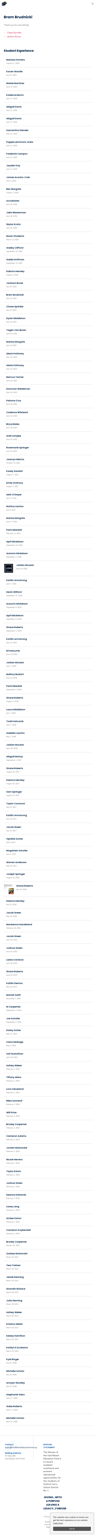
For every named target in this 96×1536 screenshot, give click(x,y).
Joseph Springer (15, 874)
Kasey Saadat (14, 471)
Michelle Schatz (15, 1371)
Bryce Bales (12, 424)
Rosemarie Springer (17, 447)
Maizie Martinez (15, 83)
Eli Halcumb (13, 650)
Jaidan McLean (25, 565)
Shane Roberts (14, 627)
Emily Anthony (14, 482)
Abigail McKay (14, 756)
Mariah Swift (13, 994)
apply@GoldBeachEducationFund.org (21, 1447)
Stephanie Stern (15, 1394)
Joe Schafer (13, 1018)
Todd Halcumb (15, 721)
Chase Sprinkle (14, 32)
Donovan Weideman (18, 388)
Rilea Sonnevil (14, 1100)
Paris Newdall (14, 529)
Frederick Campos (16, 153)
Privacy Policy (49, 1516)
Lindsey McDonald (16, 1253)
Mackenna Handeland (19, 924)
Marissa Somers (15, 59)
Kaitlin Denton (14, 983)
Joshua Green (14, 947)
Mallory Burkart (15, 674)
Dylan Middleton (15, 318)
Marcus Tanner (15, 377)
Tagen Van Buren (16, 330)
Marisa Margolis (15, 341)
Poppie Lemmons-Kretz (19, 142)
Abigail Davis (14, 106)
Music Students (15, 236)
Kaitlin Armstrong (16, 580)
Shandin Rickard (15, 1288)
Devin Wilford (14, 592)
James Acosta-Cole (18, 177)
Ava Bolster (12, 200)
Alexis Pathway (15, 353)
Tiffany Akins (13, 1077)
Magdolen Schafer (17, 850)
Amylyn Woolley (15, 1382)
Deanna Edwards (16, 1194)
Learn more (58, 1523)
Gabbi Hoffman (15, 259)
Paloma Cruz (13, 400)
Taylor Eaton (13, 1171)
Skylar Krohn (13, 224)
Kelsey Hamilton (15, 1335)
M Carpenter (13, 1006)
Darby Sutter (13, 1030)
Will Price (11, 1112)
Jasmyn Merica (15, 459)
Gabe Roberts (14, 1406)
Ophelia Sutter (14, 838)
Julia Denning (14, 1300)
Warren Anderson (16, 862)
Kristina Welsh (14, 1324)
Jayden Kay (13, 165)
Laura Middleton (15, 709)
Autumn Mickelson (17, 553)
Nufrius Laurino (15, 506)
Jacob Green (13, 827)
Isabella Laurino (15, 733)
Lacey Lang (12, 1206)
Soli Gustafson (14, 1053)
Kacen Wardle (14, 71)
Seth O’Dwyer (14, 494)
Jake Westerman (16, 212)
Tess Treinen (13, 1265)
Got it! (72, 1528)
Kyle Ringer (12, 1359)
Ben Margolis (13, 189)
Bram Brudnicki (15, 294)
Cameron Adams (16, 1136)
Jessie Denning (15, 1277)
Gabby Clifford (14, 247)
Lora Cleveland (15, 1089)
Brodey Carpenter (16, 1124)
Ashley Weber (14, 1065)
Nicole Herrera (14, 1159)
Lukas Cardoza (15, 959)
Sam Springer (14, 791)
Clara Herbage (14, 1042)
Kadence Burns (15, 95)
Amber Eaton (13, 1218)
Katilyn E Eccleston (17, 1347)
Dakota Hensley (15, 271)
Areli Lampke (13, 435)
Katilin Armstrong (16, 639)
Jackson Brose (14, 36)
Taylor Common (15, 803)
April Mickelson (15, 541)
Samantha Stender (17, 130)
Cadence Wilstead (17, 412)
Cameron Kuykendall (18, 1230)
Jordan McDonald (16, 1147)
